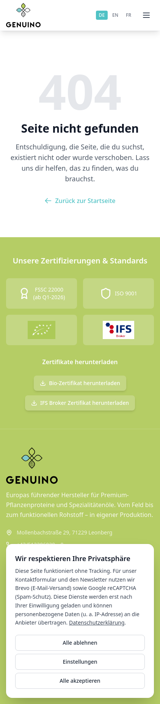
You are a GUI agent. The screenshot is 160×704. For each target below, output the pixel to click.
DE (102, 15)
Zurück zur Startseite (79, 201)
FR (128, 15)
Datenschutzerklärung (96, 622)
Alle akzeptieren (80, 680)
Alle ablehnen (80, 642)
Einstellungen (80, 661)
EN (115, 15)
